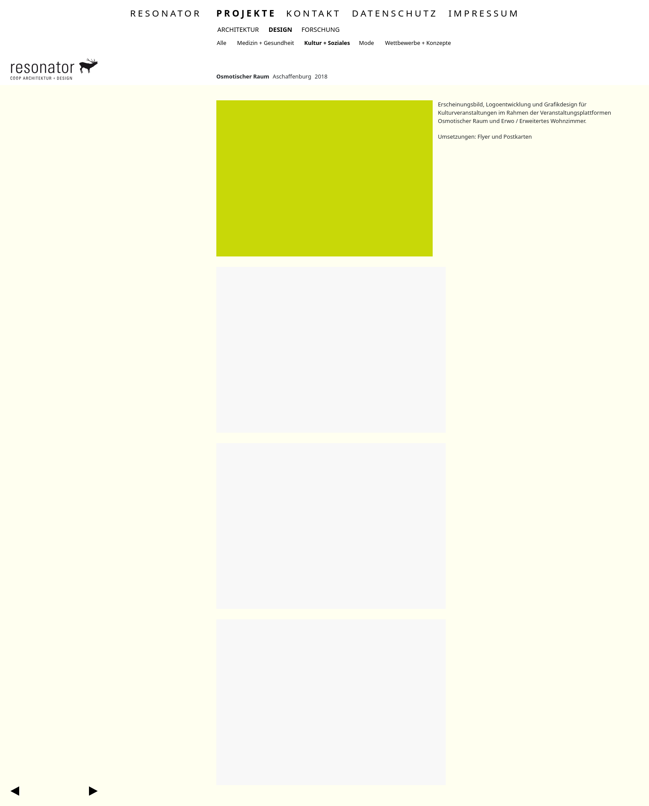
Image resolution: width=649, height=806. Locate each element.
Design (280, 29)
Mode (366, 43)
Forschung (320, 29)
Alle (221, 43)
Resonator (165, 13)
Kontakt (313, 13)
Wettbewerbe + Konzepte (418, 43)
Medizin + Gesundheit (265, 43)
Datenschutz (395, 13)
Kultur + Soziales (327, 43)
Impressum (483, 13)
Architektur (238, 29)
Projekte (246, 13)
